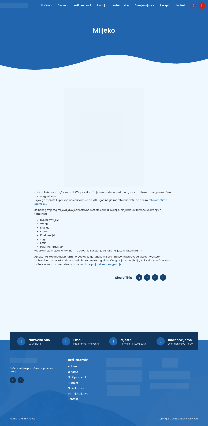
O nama (59, 5)
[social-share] (139, 277)
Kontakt (180, 5)
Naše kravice (116, 5)
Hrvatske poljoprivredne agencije (100, 264)
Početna (43, 5)
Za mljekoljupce (142, 5)
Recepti (164, 5)
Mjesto (126, 340)
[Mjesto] (113, 341)
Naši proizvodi (77, 5)
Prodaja (100, 5)
